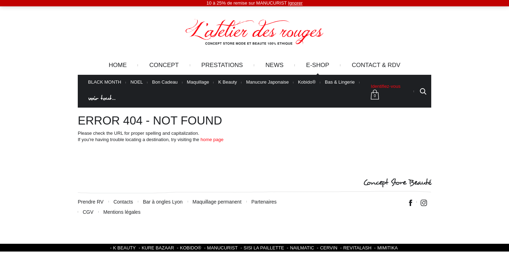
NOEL (136, 82)
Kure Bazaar (158, 247)
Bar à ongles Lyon (162, 202)
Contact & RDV (376, 65)
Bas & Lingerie (340, 82)
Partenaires (264, 202)
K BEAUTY (124, 247)
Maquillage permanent (217, 202)
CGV (88, 212)
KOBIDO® (190, 247)
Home (118, 65)
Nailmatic (302, 247)
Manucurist (222, 247)
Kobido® (307, 82)
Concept (164, 65)
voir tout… (102, 98)
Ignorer (295, 3)
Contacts (123, 202)
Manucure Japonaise (267, 82)
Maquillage (198, 82)
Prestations (222, 65)
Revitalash (357, 247)
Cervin (328, 247)
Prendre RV (91, 202)
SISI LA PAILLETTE (264, 247)
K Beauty (227, 82)
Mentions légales (121, 212)
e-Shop (317, 65)
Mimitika (387, 247)
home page (211, 139)
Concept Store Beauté (397, 182)
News (274, 65)
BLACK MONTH (104, 82)
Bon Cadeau (164, 82)
